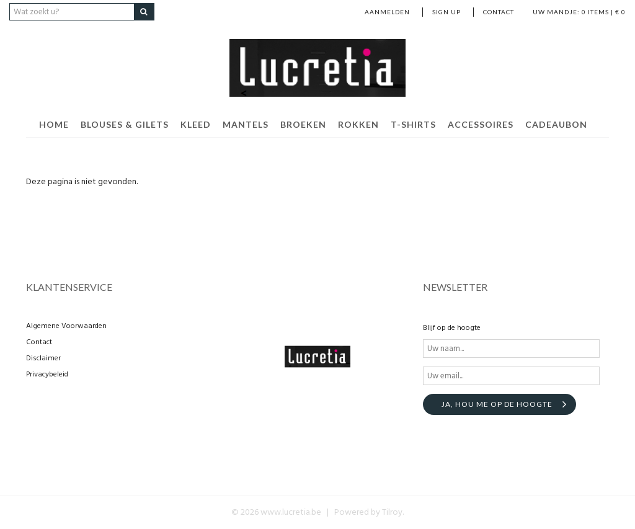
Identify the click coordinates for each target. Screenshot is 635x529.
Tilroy (392, 512)
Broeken (303, 124)
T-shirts (413, 124)
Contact (498, 12)
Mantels (246, 124)
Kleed (195, 124)
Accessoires (480, 124)
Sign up (446, 12)
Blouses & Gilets (125, 124)
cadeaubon (556, 124)
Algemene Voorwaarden (66, 326)
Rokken (358, 124)
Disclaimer (43, 358)
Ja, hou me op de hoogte (497, 404)
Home (54, 124)
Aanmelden (387, 12)
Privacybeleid (47, 374)
